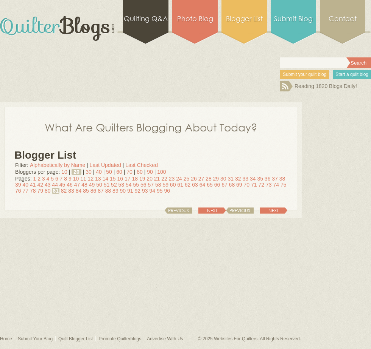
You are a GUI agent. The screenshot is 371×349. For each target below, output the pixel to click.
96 (167, 191)
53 (121, 185)
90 (150, 172)
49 (92, 185)
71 (254, 185)
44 (55, 185)
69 (239, 185)
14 (106, 179)
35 (260, 179)
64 (203, 185)
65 (210, 185)
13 (98, 179)
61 (180, 185)
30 (89, 172)
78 (33, 191)
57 (151, 185)
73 (269, 185)
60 (119, 172)
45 (62, 185)
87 (101, 191)
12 (91, 179)
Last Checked (141, 165)
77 (25, 191)
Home (6, 338)
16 (120, 179)
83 (71, 191)
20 (76, 172)
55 (136, 185)
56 (143, 185)
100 (161, 172)
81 (56, 191)
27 (201, 179)
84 (79, 191)
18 (135, 179)
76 (18, 191)
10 (64, 172)
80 (140, 172)
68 (232, 185)
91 (130, 191)
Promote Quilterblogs (119, 338)
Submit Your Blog (35, 338)
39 (18, 185)
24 (179, 179)
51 (107, 185)
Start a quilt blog (351, 74)
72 (261, 185)
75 (284, 185)
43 (48, 185)
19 (142, 179)
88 (108, 191)
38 (282, 179)
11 (83, 179)
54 (129, 185)
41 (33, 185)
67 (224, 185)
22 (164, 179)
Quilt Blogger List (75, 338)
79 (40, 191)
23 (172, 179)
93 (145, 191)
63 (195, 185)
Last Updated (105, 165)
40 (99, 172)
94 (152, 191)
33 (245, 179)
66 (217, 185)
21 (157, 179)
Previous (239, 210)
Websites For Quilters (235, 338)
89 (115, 191)
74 (276, 185)
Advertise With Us (165, 338)
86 (93, 191)
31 (231, 179)
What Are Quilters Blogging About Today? (151, 126)
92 (138, 191)
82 (64, 191)
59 (165, 185)
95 (160, 191)
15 (113, 179)
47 (77, 185)
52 (114, 185)
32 (238, 179)
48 (84, 185)
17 (128, 179)
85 (86, 191)
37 (275, 179)
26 (194, 179)
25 (187, 179)
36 (268, 179)
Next (273, 210)
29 (216, 179)
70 (129, 172)
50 (109, 172)
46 (70, 185)
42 (40, 185)
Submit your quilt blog (304, 74)
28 (209, 179)
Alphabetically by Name (57, 165)
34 (253, 179)
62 (188, 185)
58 (158, 185)
